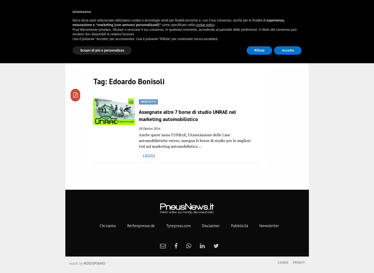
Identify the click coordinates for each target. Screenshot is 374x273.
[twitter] (216, 246)
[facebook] (176, 246)
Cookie (283, 263)
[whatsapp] (188, 246)
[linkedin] (202, 246)
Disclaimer (211, 225)
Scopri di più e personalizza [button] (102, 50)
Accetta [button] (288, 50)
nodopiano (94, 263)
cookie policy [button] (205, 25)
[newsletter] (163, 246)
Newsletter (269, 225)
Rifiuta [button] (259, 50)
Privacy (299, 263)
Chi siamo (108, 225)
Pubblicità (239, 225)
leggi (149, 156)
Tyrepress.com (178, 225)
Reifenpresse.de (141, 225)
